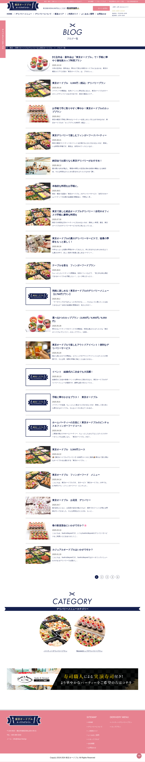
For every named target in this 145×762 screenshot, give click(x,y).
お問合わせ (101, 14)
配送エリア (59, 14)
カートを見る (103, 8)
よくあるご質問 (87, 14)
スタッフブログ (101, 1)
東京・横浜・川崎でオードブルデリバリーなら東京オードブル (28, 48)
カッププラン (116, 727)
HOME (9, 14)
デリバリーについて (43, 14)
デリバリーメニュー (24, 14)
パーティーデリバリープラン (55, 651)
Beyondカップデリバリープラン (89, 651)
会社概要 (90, 1)
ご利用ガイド (72, 14)
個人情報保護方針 (132, 1)
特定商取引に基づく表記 (116, 1)
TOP (139, 756)
